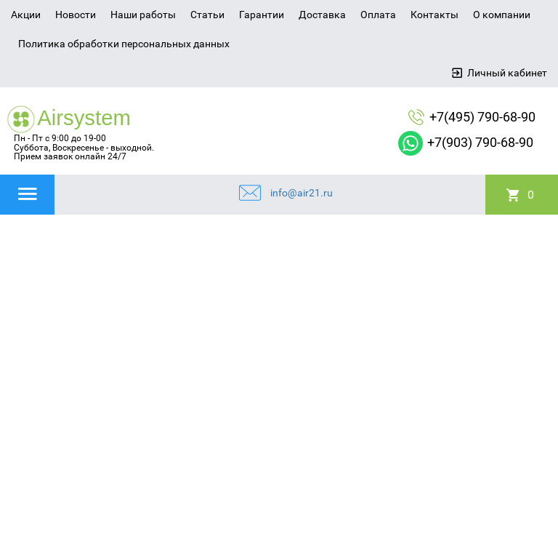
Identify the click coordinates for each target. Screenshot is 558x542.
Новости (75, 14)
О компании (501, 14)
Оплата (378, 14)
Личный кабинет (507, 73)
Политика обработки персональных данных (124, 43)
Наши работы (143, 14)
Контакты (434, 14)
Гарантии (261, 14)
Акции (26, 14)
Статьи (207, 14)
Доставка (322, 14)
